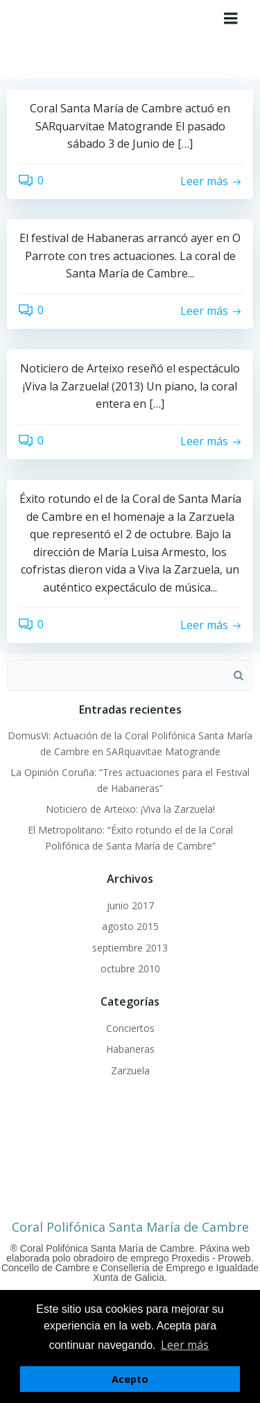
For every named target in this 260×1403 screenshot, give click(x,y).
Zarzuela (130, 1070)
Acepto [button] (130, 1379)
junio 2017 (130, 905)
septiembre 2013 (130, 947)
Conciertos (130, 1028)
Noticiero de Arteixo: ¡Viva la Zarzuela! (130, 809)
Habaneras (130, 1049)
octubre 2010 (130, 968)
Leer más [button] (185, 1344)
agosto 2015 (130, 926)
